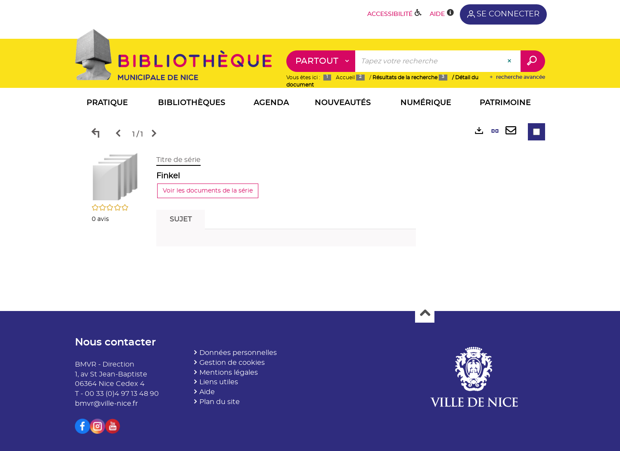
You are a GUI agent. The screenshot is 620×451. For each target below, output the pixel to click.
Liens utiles (218, 382)
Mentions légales (228, 372)
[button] (107, 104)
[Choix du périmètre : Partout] (321, 61)
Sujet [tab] (181, 219)
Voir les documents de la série (208, 191)
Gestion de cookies (232, 362)
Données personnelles (238, 352)
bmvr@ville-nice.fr (106, 403)
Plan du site (219, 401)
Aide (207, 392)
